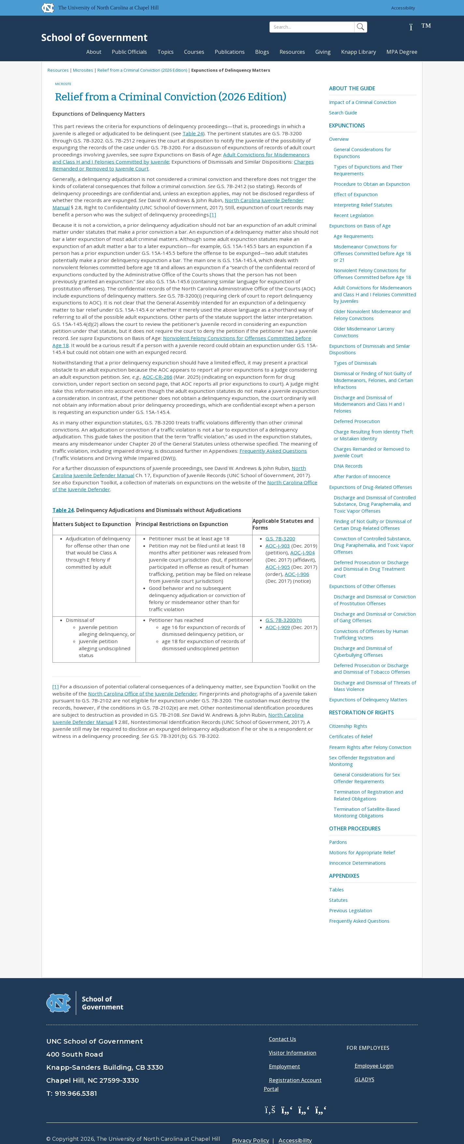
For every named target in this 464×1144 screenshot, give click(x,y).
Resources (292, 51)
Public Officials (129, 51)
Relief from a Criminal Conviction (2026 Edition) (142, 70)
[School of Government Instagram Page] (320, 1092)
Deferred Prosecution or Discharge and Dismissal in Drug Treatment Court (371, 569)
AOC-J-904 (302, 552)
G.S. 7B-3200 (280, 538)
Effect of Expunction (356, 194)
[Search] (312, 27)
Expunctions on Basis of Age (360, 226)
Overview (339, 139)
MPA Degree (401, 51)
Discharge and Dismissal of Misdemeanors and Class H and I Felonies (369, 404)
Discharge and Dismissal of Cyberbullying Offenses (363, 651)
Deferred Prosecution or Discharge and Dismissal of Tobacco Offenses (372, 668)
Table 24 (192, 133)
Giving (323, 51)
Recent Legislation (353, 215)
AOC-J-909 (278, 627)
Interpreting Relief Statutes (363, 205)
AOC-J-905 (278, 567)
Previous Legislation (350, 910)
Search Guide (343, 113)
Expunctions (347, 125)
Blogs (262, 51)
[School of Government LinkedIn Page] (304, 1092)
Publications (230, 51)
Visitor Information (292, 1036)
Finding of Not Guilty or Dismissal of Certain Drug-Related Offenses (373, 524)
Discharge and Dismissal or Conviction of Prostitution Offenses (375, 600)
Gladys (364, 1062)
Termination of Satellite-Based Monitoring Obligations (367, 812)
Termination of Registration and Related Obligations (368, 795)
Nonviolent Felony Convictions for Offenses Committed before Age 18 (372, 273)
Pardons (338, 842)
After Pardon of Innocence (362, 476)
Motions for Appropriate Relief (362, 852)
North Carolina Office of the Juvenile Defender (142, 693)
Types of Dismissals (355, 363)
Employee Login (374, 1049)
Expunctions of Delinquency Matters (368, 700)
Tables (336, 890)
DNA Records (348, 466)
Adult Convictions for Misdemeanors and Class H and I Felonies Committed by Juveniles (375, 294)
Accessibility (403, 8)
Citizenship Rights (348, 726)
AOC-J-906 (297, 574)
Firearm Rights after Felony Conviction (370, 747)
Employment (284, 1049)
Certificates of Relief (350, 736)
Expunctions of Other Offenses (362, 586)
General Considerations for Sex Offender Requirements (367, 778)
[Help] (416, 27)
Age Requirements (353, 236)
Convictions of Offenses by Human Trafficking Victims (371, 634)
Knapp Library (358, 51)
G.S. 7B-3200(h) (284, 620)
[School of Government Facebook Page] (270, 1092)
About (93, 51)
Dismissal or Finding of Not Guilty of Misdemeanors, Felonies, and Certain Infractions (373, 380)
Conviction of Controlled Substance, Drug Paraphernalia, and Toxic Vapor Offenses (373, 545)
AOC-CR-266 (157, 377)
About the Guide (352, 88)
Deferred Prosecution (357, 421)
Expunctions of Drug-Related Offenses (370, 487)
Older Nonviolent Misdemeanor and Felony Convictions (372, 314)
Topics (165, 51)
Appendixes (344, 875)
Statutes (338, 900)
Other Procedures (355, 828)
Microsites (83, 70)
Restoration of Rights (361, 712)
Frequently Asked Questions (273, 450)
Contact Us (282, 1022)
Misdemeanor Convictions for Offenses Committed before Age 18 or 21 (372, 253)
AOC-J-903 (278, 545)
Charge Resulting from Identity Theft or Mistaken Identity (373, 435)
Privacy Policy (250, 1124)
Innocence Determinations (357, 863)
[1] (213, 214)
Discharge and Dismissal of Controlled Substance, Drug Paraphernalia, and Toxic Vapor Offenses (375, 504)
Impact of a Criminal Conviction (362, 102)
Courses (194, 51)
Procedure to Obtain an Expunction (372, 184)
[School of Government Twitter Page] (287, 1092)
